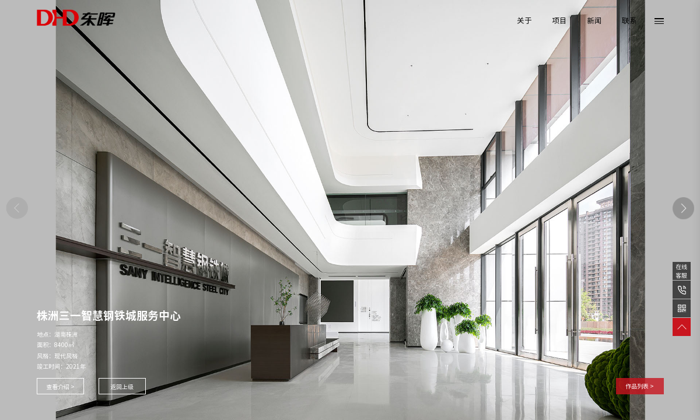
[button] (684, 208)
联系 (629, 20)
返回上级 (122, 387)
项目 (559, 20)
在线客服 (681, 271)
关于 (524, 20)
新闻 (594, 20)
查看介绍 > (60, 387)
